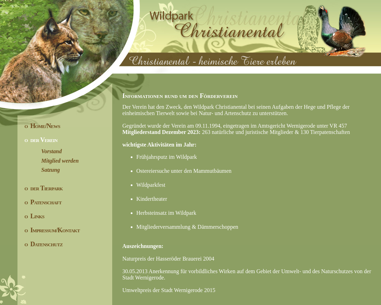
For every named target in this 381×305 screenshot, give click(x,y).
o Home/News (42, 125)
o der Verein (40, 139)
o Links (34, 216)
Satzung (42, 170)
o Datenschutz (43, 244)
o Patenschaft (43, 202)
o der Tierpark (43, 188)
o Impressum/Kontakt (52, 230)
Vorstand (43, 151)
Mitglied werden (51, 161)
